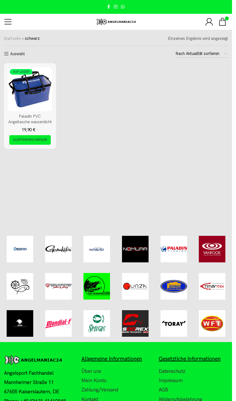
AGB (163, 390)
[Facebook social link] (109, 7)
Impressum (171, 380)
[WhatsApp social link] (123, 7)
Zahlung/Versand (99, 390)
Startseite (12, 38)
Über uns (91, 371)
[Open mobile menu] (8, 21)
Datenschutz (172, 371)
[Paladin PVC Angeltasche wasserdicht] (30, 89)
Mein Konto (93, 380)
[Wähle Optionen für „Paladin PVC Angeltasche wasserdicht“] (30, 140)
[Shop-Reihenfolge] (201, 54)
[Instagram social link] (115, 7)
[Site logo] (116, 21)
